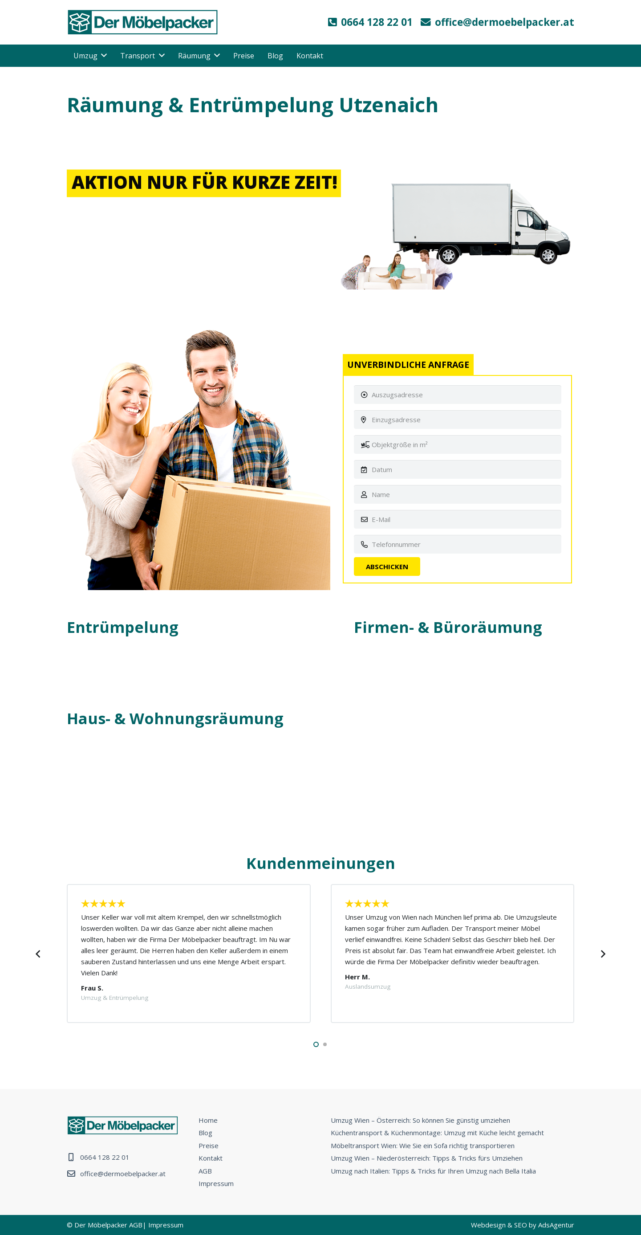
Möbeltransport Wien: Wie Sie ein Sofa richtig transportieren (423, 1145)
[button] (316, 1044)
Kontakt (211, 1157)
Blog (205, 1132)
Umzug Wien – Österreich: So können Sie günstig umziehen (420, 1120)
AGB (205, 1170)
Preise (209, 1145)
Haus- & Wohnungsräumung (175, 718)
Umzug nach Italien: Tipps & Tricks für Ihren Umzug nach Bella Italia (433, 1170)
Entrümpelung (123, 627)
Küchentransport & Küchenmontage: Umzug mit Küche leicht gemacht (437, 1132)
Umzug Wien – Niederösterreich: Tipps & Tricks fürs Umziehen (427, 1157)
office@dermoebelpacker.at (123, 1173)
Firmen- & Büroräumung (448, 627)
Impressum (216, 1183)
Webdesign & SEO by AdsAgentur (522, 1224)
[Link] (143, 22)
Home (208, 1120)
